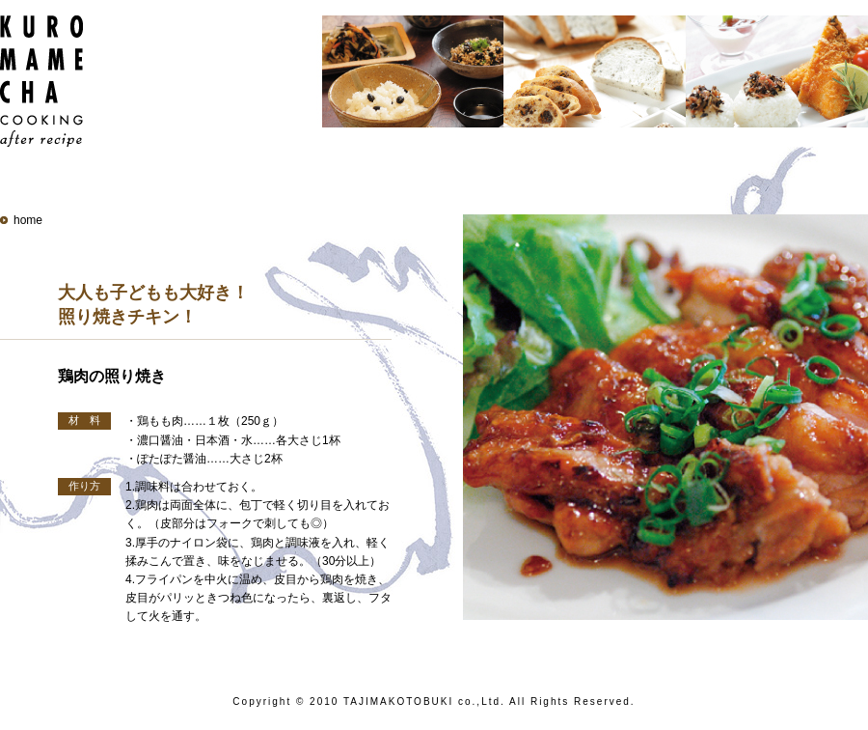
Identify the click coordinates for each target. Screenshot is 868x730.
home (28, 220)
